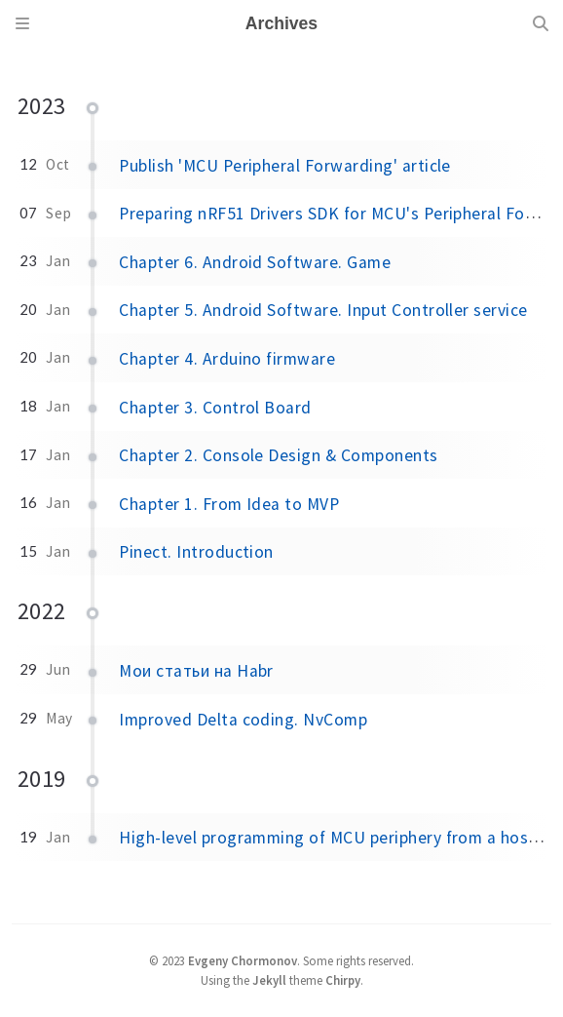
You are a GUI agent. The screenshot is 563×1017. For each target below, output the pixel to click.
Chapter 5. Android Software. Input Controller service (323, 310)
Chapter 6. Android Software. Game (255, 262)
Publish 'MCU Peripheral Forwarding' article (285, 165)
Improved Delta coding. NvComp (243, 719)
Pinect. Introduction (196, 552)
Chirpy (342, 980)
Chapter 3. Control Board (215, 407)
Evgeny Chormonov (242, 960)
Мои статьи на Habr (196, 671)
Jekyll (269, 980)
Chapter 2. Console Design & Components (278, 455)
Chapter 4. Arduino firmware (227, 359)
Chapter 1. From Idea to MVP (229, 504)
